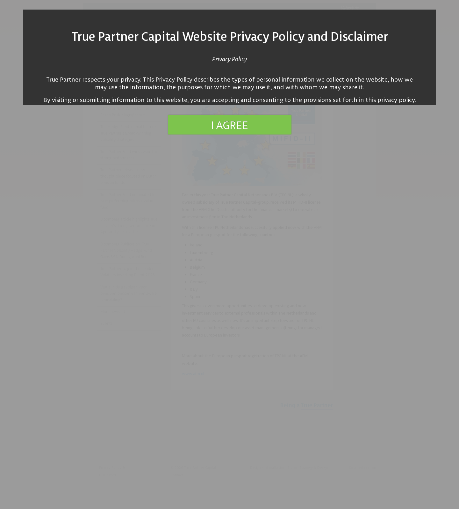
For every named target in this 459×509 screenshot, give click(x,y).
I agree (229, 124)
